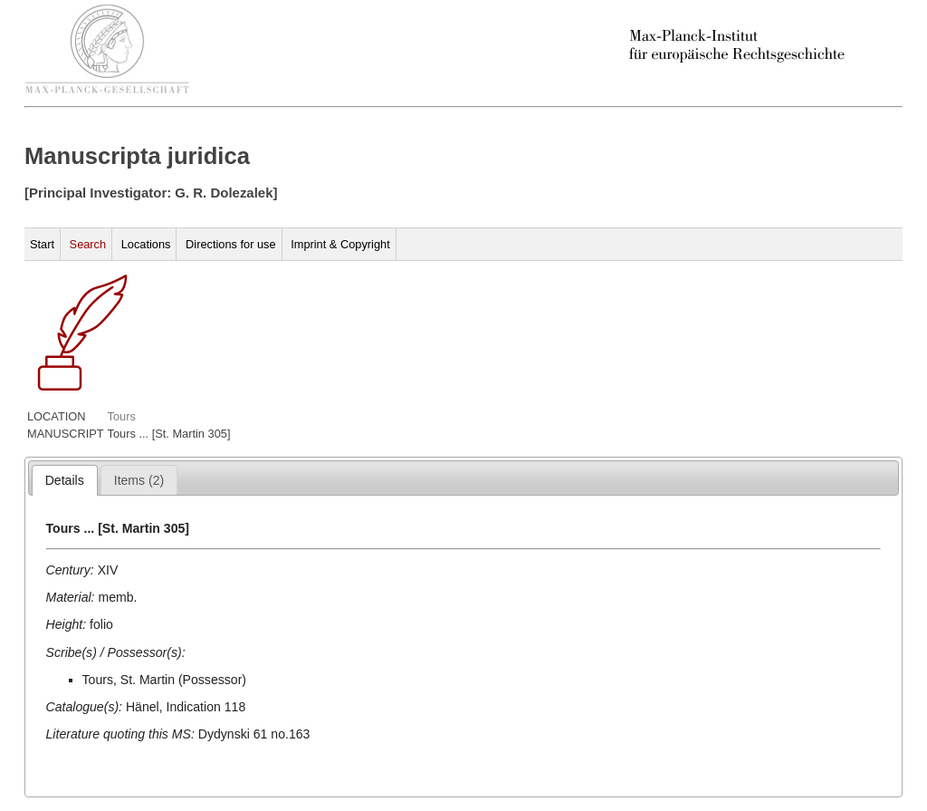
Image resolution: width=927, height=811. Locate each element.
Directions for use (231, 244)
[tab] (65, 480)
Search (88, 244)
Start (42, 244)
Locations (146, 244)
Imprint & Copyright (340, 244)
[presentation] (65, 480)
